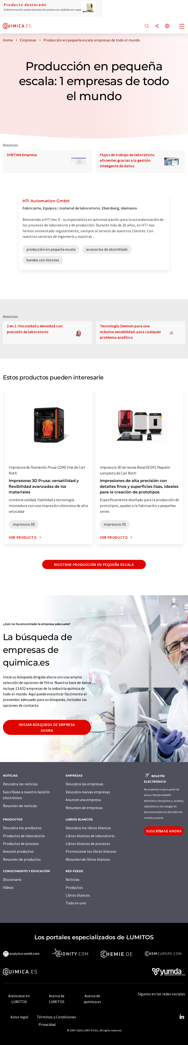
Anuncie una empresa (83, 799)
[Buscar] (146, 26)
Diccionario (12, 879)
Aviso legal (19, 1016)
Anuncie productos (18, 851)
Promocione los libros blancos (91, 851)
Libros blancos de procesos (88, 843)
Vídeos (8, 887)
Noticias (72, 879)
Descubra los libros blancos (88, 827)
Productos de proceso (21, 843)
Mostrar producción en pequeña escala (94, 564)
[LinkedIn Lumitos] (181, 1016)
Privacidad (47, 1024)
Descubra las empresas (84, 783)
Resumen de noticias (20, 805)
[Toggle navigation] (182, 27)
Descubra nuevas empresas (88, 791)
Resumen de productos (22, 859)
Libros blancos (78, 895)
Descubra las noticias (20, 783)
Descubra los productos (22, 827)
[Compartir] (157, 26)
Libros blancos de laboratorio (90, 835)
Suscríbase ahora (163, 830)
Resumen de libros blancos (88, 859)
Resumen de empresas (84, 807)
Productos (74, 887)
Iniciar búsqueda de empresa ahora (47, 727)
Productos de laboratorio (24, 835)
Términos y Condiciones (56, 1016)
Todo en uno (76, 902)
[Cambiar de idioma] (167, 26)
